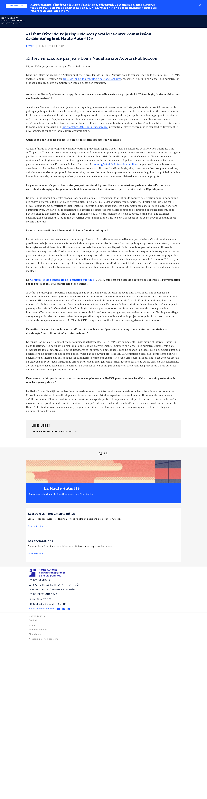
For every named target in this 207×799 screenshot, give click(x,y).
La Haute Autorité (62, 488)
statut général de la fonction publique (116, 164)
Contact (33, 620)
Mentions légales (38, 630)
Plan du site (35, 634)
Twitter (58, 609)
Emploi (32, 625)
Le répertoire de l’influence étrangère (52, 590)
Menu (204, 21)
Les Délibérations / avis (43, 594)
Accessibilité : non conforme (44, 639)
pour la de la (13, 21)
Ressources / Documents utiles (51, 514)
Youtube (69, 609)
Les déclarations (40, 541)
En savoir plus (35, 526)
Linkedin (63, 609)
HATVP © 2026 (37, 616)
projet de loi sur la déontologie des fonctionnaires (92, 78)
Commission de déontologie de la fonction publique (62, 279)
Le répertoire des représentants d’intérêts (55, 585)
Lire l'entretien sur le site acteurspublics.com (54, 431)
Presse (30, 46)
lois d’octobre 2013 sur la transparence (85, 126)
